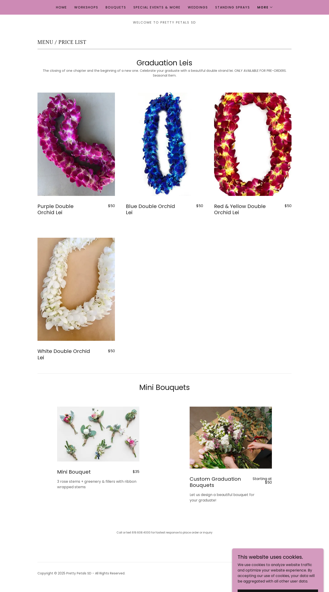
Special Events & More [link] (156, 7)
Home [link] (61, 7)
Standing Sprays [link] (232, 7)
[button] (265, 7)
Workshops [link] (86, 7)
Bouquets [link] (116, 7)
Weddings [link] (198, 7)
